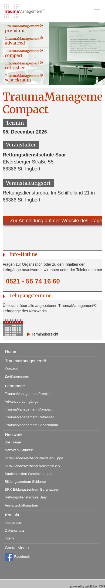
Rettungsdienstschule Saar (26, 497)
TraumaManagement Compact (29, 409)
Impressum (13, 523)
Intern (9, 538)
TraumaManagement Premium (29, 394)
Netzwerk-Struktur (19, 450)
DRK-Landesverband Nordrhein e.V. (33, 466)
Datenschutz (15, 530)
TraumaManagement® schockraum (24, 78)
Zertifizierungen (17, 376)
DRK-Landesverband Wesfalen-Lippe (34, 458)
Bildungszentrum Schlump (25, 482)
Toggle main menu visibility (97, 9)
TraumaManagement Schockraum (31, 425)
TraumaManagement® (26, 360)
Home (10, 351)
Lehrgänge (15, 386)
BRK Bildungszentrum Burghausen (32, 489)
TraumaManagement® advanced (24, 41)
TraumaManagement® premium (24, 28)
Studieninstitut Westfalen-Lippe (29, 474)
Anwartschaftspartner (21, 505)
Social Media (17, 547)
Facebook (17, 557)
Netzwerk (13, 434)
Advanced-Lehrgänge (22, 401)
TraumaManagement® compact (24, 53)
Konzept (11, 368)
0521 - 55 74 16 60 (33, 281)
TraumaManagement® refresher (24, 65)
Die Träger (13, 442)
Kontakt (12, 514)
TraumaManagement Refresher (29, 417)
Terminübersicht (45, 334)
